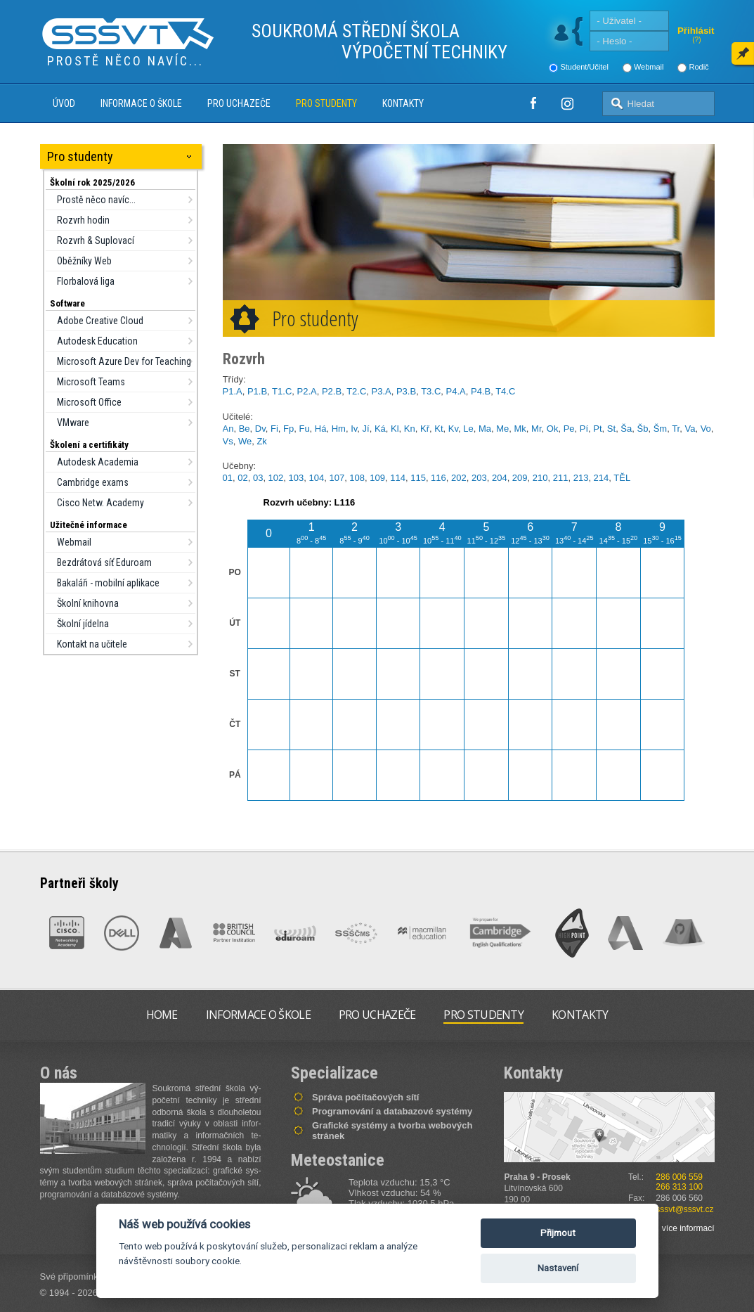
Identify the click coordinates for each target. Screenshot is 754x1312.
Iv (354, 428)
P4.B (480, 391)
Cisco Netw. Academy (100, 502)
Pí (584, 428)
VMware (73, 422)
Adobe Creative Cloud (100, 320)
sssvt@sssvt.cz (684, 1209)
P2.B (332, 391)
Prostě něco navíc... (96, 199)
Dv (260, 428)
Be (244, 428)
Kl (395, 428)
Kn (409, 428)
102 (276, 477)
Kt (438, 428)
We (245, 441)
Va (689, 428)
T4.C (505, 391)
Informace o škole (141, 103)
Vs (228, 441)
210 (540, 477)
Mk (520, 428)
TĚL (621, 477)
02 (242, 477)
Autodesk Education (97, 341)
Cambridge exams (93, 482)
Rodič (698, 67)
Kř (424, 428)
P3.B (406, 391)
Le (468, 428)
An (228, 428)
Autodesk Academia (97, 462)
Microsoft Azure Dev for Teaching (124, 361)
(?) (696, 40)
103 (296, 477)
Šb (643, 428)
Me (502, 428)
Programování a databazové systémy (392, 1111)
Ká (380, 428)
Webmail (649, 67)
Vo (706, 428)
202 (459, 477)
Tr (676, 428)
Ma (485, 428)
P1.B (257, 391)
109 (377, 477)
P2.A (307, 391)
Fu (304, 428)
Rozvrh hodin (83, 220)
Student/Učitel (584, 67)
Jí (366, 428)
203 (479, 477)
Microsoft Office (89, 402)
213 (581, 477)
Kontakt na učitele (92, 644)
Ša (626, 428)
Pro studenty (326, 103)
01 (228, 477)
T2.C (356, 391)
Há (321, 428)
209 (520, 477)
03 (258, 477)
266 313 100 (679, 1187)
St (611, 428)
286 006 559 (679, 1177)
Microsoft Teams (91, 381)
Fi (274, 428)
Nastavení (558, 1268)
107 (336, 477)
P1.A (232, 391)
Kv (453, 428)
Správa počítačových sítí (365, 1097)
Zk (261, 441)
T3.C (431, 391)
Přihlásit (696, 30)
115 (418, 477)
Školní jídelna (83, 623)
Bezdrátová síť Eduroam (104, 562)
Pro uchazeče (239, 103)
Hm (339, 428)
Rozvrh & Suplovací (95, 240)
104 (316, 477)
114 (397, 477)
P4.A (456, 391)
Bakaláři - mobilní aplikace (108, 583)
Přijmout (558, 1233)
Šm (661, 428)
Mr (536, 428)
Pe (569, 428)
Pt (597, 428)
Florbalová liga (86, 281)
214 (601, 477)
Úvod (64, 103)
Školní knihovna (88, 603)
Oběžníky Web (84, 260)
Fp (288, 428)
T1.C (282, 391)
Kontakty (403, 103)
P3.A (381, 391)
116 (438, 477)
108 (357, 477)
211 (560, 477)
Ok (553, 428)
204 (499, 477)
